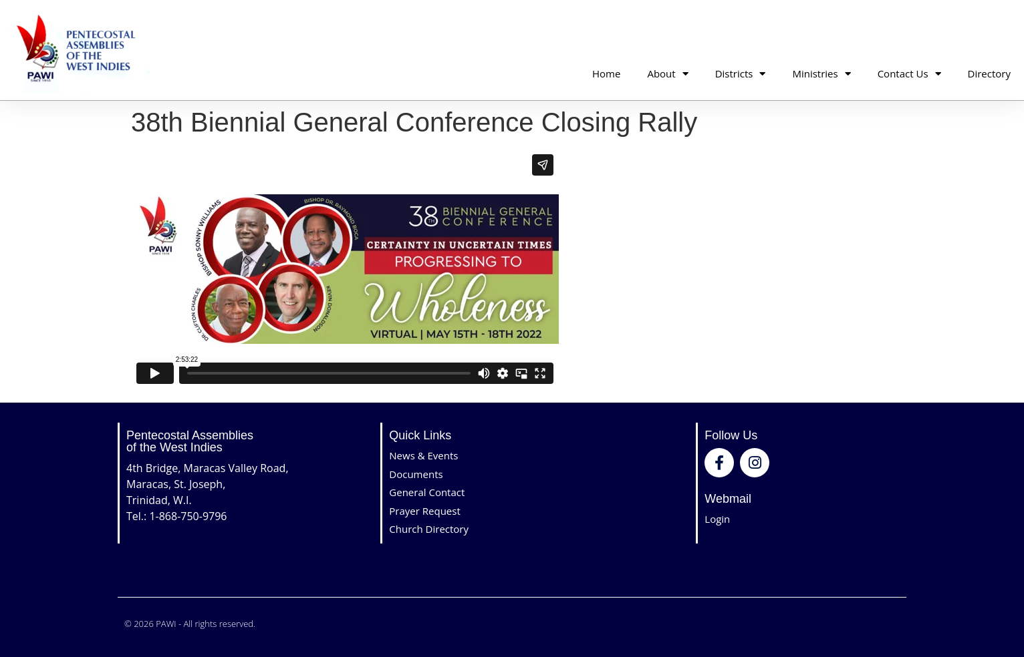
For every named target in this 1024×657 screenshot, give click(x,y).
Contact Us (909, 73)
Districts (740, 73)
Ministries (821, 73)
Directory (989, 73)
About (667, 73)
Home (606, 73)
